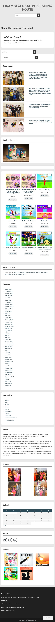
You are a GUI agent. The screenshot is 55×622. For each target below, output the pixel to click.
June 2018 (8, 385)
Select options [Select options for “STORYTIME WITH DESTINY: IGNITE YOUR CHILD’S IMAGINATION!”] (28, 198)
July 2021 (7, 363)
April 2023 (7, 337)
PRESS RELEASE (9, 420)
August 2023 (8, 331)
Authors (7, 400)
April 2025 (7, 298)
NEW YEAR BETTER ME (11, 418)
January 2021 (9, 368)
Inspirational (8, 411)
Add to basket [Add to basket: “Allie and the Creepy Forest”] (28, 253)
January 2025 (9, 304)
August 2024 (8, 311)
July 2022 (7, 350)
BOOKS (7, 405)
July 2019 (7, 379)
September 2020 (9, 372)
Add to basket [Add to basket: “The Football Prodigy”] (44, 195)
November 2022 (9, 344)
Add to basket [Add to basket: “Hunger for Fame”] (12, 226)
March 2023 (8, 339)
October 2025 (8, 295)
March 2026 (8, 289)
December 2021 (9, 361)
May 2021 (7, 366)
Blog (6, 402)
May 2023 (7, 335)
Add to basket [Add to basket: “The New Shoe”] (44, 226)
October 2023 (8, 328)
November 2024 (9, 306)
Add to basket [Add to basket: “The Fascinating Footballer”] (28, 226)
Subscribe (48, 618)
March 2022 (8, 357)
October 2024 (8, 309)
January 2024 (9, 322)
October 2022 (8, 346)
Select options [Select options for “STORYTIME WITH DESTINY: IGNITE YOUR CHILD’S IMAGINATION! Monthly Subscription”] (12, 200)
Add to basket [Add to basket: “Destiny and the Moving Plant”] (12, 253)
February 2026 (9, 291)
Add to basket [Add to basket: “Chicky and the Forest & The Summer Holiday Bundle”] (44, 255)
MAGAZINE (8, 415)
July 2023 (7, 333)
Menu (3, 3)
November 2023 (9, 326)
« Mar (4, 525)
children (7, 407)
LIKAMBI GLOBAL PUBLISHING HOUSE (27, 7)
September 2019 (9, 377)
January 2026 (9, 293)
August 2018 (8, 383)
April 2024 (7, 315)
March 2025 (8, 300)
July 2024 (7, 313)
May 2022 (7, 352)
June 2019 (8, 381)
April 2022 (7, 355)
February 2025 (9, 302)
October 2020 (8, 370)
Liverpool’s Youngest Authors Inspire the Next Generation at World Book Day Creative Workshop (40, 106)
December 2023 (9, 324)
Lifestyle (7, 413)
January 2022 (9, 359)
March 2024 (8, 317)
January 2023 (9, 342)
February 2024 (9, 320)
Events (7, 409)
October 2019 (8, 374)
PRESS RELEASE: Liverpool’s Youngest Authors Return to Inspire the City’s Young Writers (40, 122)
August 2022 (8, 348)
